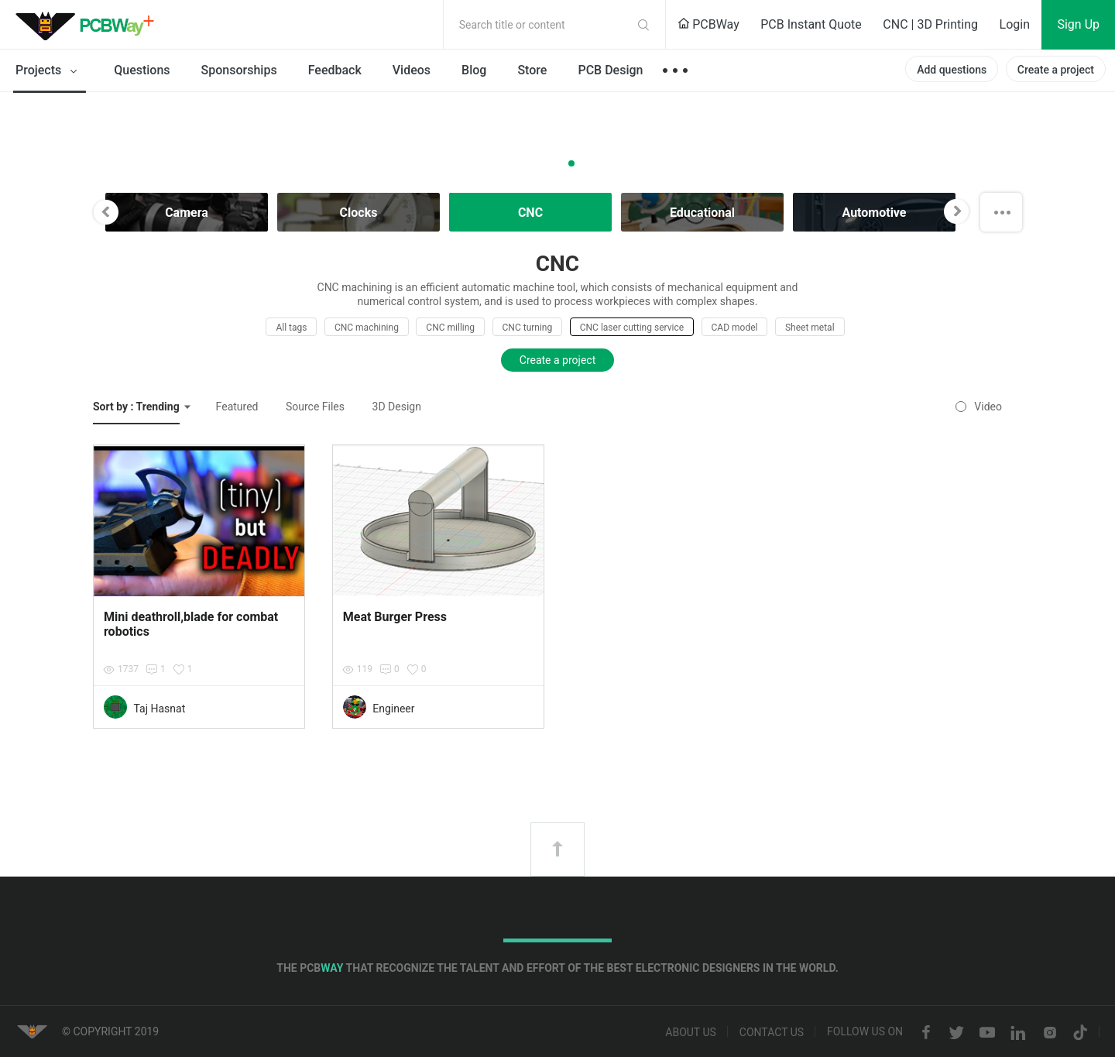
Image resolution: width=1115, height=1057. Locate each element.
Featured (237, 406)
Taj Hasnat (159, 708)
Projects (49, 71)
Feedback (335, 70)
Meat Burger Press (395, 616)
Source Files (315, 406)
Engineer (393, 708)
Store (532, 70)
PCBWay (708, 24)
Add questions (951, 69)
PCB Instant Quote (811, 24)
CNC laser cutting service (632, 327)
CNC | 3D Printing (930, 24)
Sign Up (1078, 24)
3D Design (396, 406)
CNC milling (450, 327)
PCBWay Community (89, 25)
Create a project (1055, 69)
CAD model (735, 327)
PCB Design (610, 70)
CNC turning (528, 327)
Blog (473, 70)
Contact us (771, 1033)
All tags (291, 327)
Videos (412, 70)
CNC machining (366, 327)
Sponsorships (239, 70)
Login (1015, 24)
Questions (142, 70)
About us (690, 1033)
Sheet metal (810, 327)
